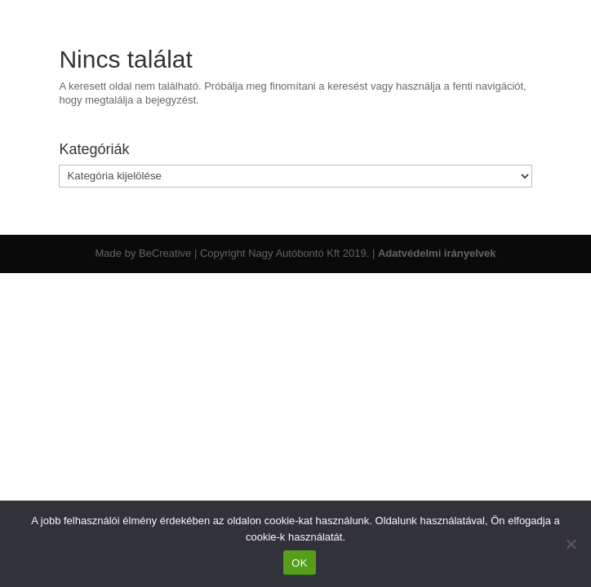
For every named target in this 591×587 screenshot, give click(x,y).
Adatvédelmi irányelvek (437, 253)
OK (299, 563)
